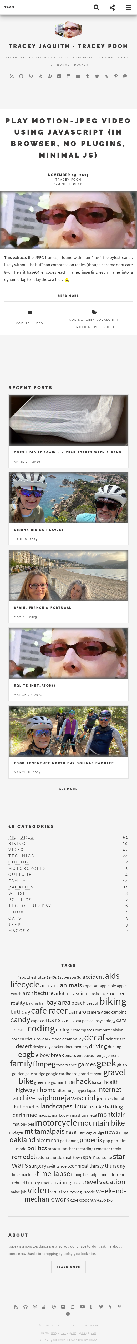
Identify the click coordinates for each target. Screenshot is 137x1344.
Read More (68, 295)
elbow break (50, 1055)
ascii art (82, 993)
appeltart (91, 985)
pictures (21, 837)
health (111, 1082)
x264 (74, 1200)
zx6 (110, 1200)
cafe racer (49, 1010)
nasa (71, 1131)
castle (68, 1020)
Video (123, 57)
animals (71, 985)
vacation (21, 887)
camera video (98, 1012)
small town (72, 1157)
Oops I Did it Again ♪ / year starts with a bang (68, 452)
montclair (111, 1114)
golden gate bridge (28, 1073)
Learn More (68, 1267)
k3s (110, 1098)
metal (92, 1115)
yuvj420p (98, 1200)
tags (9, 7)
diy (47, 1046)
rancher (68, 1148)
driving (98, 1046)
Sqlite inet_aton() (34, 685)
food (60, 1064)
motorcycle (56, 1122)
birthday (20, 1011)
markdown (61, 1115)
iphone (53, 1097)
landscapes (56, 1106)
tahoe (61, 1166)
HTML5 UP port (54, 1340)
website (20, 893)
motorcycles (27, 868)
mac (31, 1114)
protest (54, 1148)
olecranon (47, 1140)
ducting (114, 1046)
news (111, 1131)
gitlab (122, 1064)
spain (89, 1157)
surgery (37, 1165)
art (68, 993)
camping (118, 1012)
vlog (78, 1191)
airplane (49, 985)
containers (16, 1253)
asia (95, 993)
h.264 (70, 1082)
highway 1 (27, 1090)
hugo (71, 1090)
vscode (89, 1191)
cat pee (82, 1020)
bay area (58, 1002)
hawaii (97, 1082)
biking (17, 843)
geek (90, 319)
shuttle (56, 1157)
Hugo (93, 1340)
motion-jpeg (23, 1124)
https (61, 1090)
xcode (84, 1200)
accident (93, 976)
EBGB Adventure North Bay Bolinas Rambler (64, 763)
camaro (77, 1011)
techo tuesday (30, 905)
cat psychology (102, 1020)
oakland (22, 1139)
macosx (19, 930)
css (38, 1038)
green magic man (49, 1082)
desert (24, 1046)
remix (116, 1148)
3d (79, 977)
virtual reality (62, 1191)
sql (99, 1157)
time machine (24, 1174)
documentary (76, 1046)
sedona (42, 1157)
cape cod (39, 1020)
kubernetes (26, 1106)
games (87, 1064)
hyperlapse (86, 1090)
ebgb (26, 1054)
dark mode (52, 1038)
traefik (47, 1182)
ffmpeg (44, 1064)
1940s (52, 977)
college (64, 1029)
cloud (20, 1029)
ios (39, 1098)
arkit (59, 993)
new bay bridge (90, 1132)
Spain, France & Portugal (43, 608)
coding (23, 323)
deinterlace (116, 1038)
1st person (67, 977)
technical (23, 856)
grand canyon (90, 1073)
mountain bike (101, 1123)
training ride (67, 1182)
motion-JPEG (88, 327)
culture (20, 874)
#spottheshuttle (32, 977)
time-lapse (53, 1173)
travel (90, 1181)
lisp (90, 1107)
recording (84, 1148)
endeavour (86, 1055)
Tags (68, 965)
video (38, 323)
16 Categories (31, 826)
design (38, 1046)
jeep (14, 924)
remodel (23, 1156)
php (106, 1140)
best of (92, 1003)
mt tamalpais (44, 1131)
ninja (123, 1132)
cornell (18, 1038)
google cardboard (62, 1073)
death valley (72, 1038)
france (71, 1064)
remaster (102, 1148)
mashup (79, 1115)
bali (42, 1003)
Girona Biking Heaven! (39, 530)
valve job (19, 1191)
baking (32, 1003)
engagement (108, 1055)
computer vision (109, 1030)
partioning (69, 1140)
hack (83, 1081)
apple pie (108, 985)
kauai (119, 1098)
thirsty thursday (107, 1165)
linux (16, 912)
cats (15, 918)
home (48, 1089)
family (17, 880)
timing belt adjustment (91, 1174)
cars (54, 1019)
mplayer (16, 1132)
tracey (33, 1182)
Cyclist (64, 57)
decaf (94, 1037)
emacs (70, 1055)
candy (20, 1019)
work (62, 1199)
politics (20, 899)
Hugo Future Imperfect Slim (74, 1333)
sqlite (107, 1157)
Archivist (85, 57)
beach (78, 1002)
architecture (37, 993)
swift (51, 1166)
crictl (29, 1038)
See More (68, 789)
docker (57, 1046)
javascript (108, 319)
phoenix (90, 1139)
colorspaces (83, 1030)
